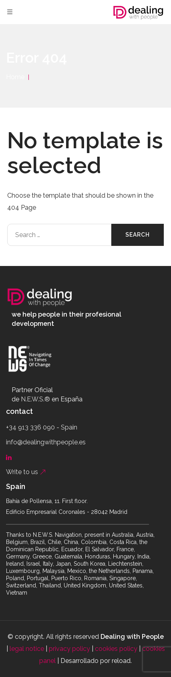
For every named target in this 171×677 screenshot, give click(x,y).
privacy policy (69, 648)
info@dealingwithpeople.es (46, 442)
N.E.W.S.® (35, 399)
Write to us (26, 472)
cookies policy (116, 648)
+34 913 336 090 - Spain (41, 427)
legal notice (27, 648)
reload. (122, 661)
